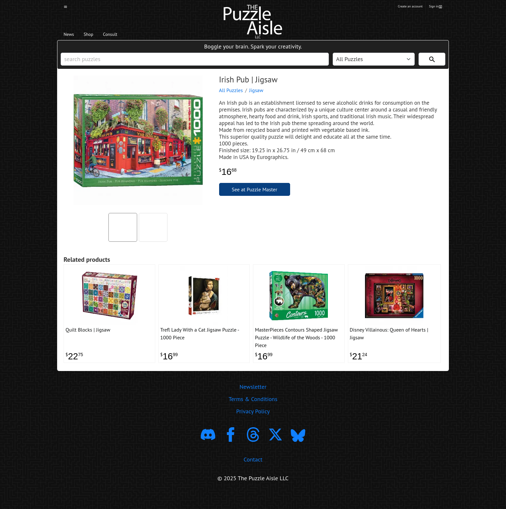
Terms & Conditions (252, 414)
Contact (253, 474)
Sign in (434, 7)
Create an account (401, 7)
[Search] (432, 64)
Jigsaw (256, 99)
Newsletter (253, 402)
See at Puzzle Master (254, 198)
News (72, 35)
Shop (97, 35)
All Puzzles (231, 99)
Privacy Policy (253, 426)
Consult (126, 35)
